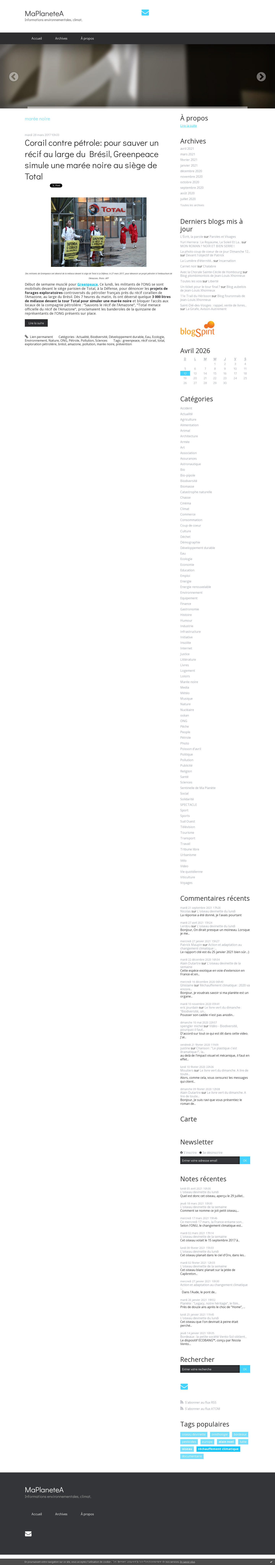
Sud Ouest (187, 821)
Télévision (187, 827)
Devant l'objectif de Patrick (205, 255)
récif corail (148, 340)
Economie (187, 565)
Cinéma (185, 503)
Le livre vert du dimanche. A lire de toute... (214, 1072)
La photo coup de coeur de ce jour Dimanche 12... (215, 251)
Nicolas (185, 911)
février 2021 (188, 160)
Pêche (184, 726)
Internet (186, 648)
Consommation (191, 520)
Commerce (188, 514)
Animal (185, 430)
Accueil (37, 38)
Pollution (87, 340)
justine (185, 1048)
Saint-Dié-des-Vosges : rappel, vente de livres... (213, 305)
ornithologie (220, 1434)
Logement (187, 671)
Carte (188, 1119)
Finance (185, 604)
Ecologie (158, 337)
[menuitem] (37, 38)
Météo (185, 693)
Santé (184, 777)
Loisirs (185, 676)
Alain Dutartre (190, 963)
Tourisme (187, 833)
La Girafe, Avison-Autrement (206, 309)
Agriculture (188, 419)
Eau (147, 337)
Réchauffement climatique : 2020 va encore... (215, 987)
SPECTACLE (188, 805)
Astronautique (190, 464)
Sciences (101, 340)
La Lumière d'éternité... (196, 261)
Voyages (186, 883)
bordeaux (240, 1434)
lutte (243, 1442)
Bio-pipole (187, 475)
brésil (62, 344)
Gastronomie (189, 609)
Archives (61, 38)
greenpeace (131, 340)
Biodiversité (98, 337)
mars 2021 (187, 154)
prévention (124, 344)
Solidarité (187, 799)
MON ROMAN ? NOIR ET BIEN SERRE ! (207, 246)
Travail (185, 844)
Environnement (36, 340)
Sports (185, 816)
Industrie (186, 626)
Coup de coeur (190, 525)
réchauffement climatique (218, 1449)
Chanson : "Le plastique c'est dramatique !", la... (208, 1050)
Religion (186, 771)
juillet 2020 (188, 199)
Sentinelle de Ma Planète (198, 788)
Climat (184, 509)
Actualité (82, 337)
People (185, 732)
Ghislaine (186, 985)
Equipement (188, 598)
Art (182, 447)
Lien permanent (39, 337)
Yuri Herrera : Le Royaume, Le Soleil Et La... (210, 242)
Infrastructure (190, 631)
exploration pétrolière (41, 344)
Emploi (185, 576)
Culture (185, 531)
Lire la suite (36, 323)
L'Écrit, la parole (191, 237)
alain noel (226, 1442)
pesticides (189, 1442)
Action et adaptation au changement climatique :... (211, 946)
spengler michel (191, 1026)
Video (184, 866)
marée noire (105, 344)
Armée (185, 442)
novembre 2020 (191, 176)
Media (184, 687)
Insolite (185, 643)
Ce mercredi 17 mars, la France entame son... (211, 1222)
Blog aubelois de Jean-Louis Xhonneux (213, 288)
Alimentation (189, 425)
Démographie (190, 542)
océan (184, 715)
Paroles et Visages (222, 237)
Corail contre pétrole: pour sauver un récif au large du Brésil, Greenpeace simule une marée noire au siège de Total (92, 159)
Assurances (188, 458)
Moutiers (186, 1070)
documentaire (192, 1456)
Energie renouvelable (195, 587)
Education (187, 570)
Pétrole (74, 340)
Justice (185, 654)
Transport (187, 838)
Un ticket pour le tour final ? (200, 287)
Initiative (186, 637)
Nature (54, 340)
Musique (186, 698)
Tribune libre (189, 849)
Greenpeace (87, 284)
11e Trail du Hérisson (195, 296)
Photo (184, 743)
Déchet (185, 537)
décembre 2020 (191, 171)
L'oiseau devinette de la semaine (210, 965)
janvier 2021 (189, 165)
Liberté (213, 281)
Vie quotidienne (191, 872)
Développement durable (126, 337)
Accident (186, 408)
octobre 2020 (189, 182)
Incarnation (227, 261)
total (161, 340)
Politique (186, 754)
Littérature (188, 659)
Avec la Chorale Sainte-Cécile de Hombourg (211, 272)
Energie (185, 581)
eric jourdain (189, 1007)
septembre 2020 (192, 188)
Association (188, 453)
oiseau (187, 1449)
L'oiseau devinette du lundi (216, 911)
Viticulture (187, 877)
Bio (182, 469)
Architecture (189, 436)
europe (207, 1442)
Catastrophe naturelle (196, 492)
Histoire (186, 615)
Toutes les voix (191, 281)
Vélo (183, 860)
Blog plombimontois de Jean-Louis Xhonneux (212, 276)
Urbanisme (188, 855)
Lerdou (185, 926)
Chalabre (209, 266)
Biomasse (187, 486)
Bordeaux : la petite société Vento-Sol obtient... (213, 1337)
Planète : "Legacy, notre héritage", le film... (210, 1303)
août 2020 (187, 193)
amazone (74, 344)
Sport (184, 810)
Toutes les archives (192, 205)
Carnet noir (188, 266)
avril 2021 (187, 149)
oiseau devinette (194, 1434)
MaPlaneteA (44, 13)
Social (184, 793)
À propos (87, 38)
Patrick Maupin (191, 945)
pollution (88, 344)
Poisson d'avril (190, 749)
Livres (184, 665)
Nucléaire (187, 710)
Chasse (185, 497)
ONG (63, 340)
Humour (186, 620)
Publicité (186, 765)
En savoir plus (187, 1561)
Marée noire (189, 682)
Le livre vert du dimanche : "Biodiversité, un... (211, 1009)
